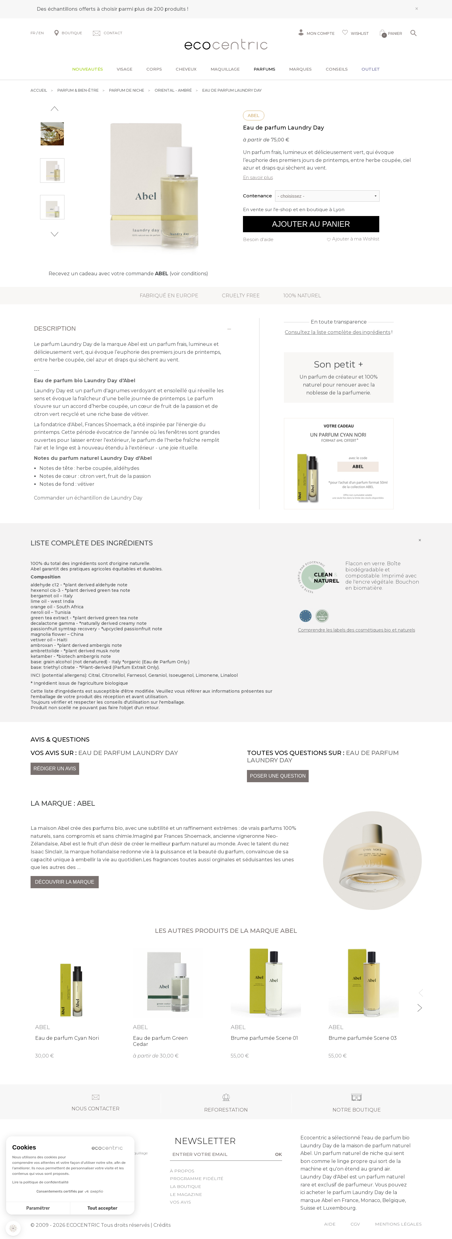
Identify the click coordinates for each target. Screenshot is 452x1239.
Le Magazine (186, 1194)
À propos (182, 1171)
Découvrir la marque (64, 882)
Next (54, 234)
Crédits (162, 1225)
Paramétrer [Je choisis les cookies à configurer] (38, 1208)
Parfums (264, 69)
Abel (253, 115)
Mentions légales (398, 1224)
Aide (330, 1224)
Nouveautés (87, 69)
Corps (154, 69)
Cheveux (186, 69)
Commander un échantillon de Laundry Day (88, 498)
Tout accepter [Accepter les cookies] (102, 1208)
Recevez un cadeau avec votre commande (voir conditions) (128, 274)
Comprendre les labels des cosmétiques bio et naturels (356, 630)
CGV (355, 1224)
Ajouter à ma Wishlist (355, 239)
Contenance (257, 196)
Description (55, 328)
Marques (300, 69)
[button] (13, 1228)
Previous (54, 108)
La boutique (185, 1186)
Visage (124, 69)
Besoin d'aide (258, 239)
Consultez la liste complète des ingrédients (337, 332)
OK (278, 1154)
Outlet (371, 69)
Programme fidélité (196, 1178)
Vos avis (180, 1202)
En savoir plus (258, 177)
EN (41, 33)
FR (33, 33)
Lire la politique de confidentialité (40, 1182)
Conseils (337, 69)
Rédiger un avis (55, 768)
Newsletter (196, 1141)
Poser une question (278, 776)
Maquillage (225, 69)
